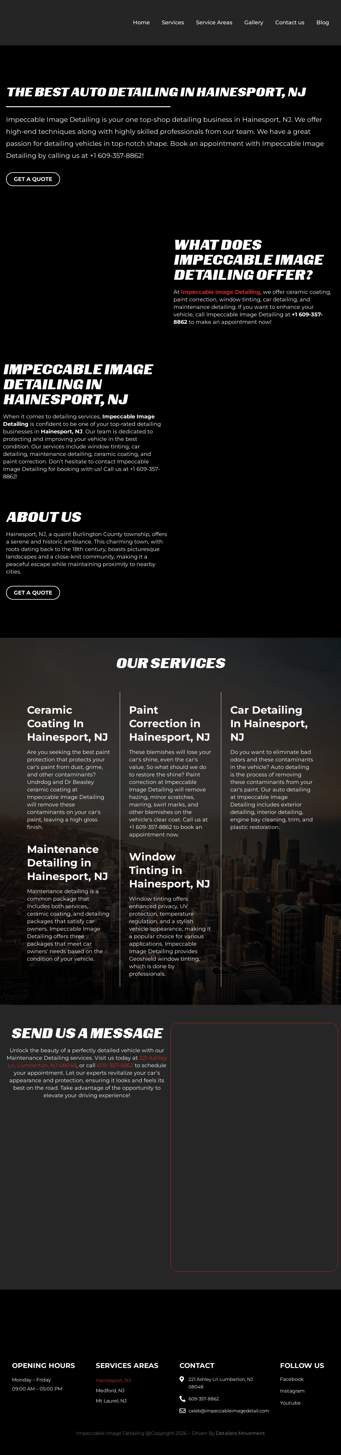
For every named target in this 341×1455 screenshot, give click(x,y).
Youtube (290, 1403)
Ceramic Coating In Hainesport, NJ (67, 723)
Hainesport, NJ (113, 1380)
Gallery (253, 22)
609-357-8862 (115, 1065)
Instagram (292, 1391)
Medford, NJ (110, 1390)
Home (141, 22)
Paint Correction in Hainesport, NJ (169, 723)
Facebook (292, 1379)
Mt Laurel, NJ (111, 1401)
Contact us (289, 22)
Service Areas (214, 22)
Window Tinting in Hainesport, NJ (169, 870)
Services (173, 22)
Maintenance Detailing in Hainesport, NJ (67, 863)
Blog (322, 22)
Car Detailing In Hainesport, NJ (269, 723)
